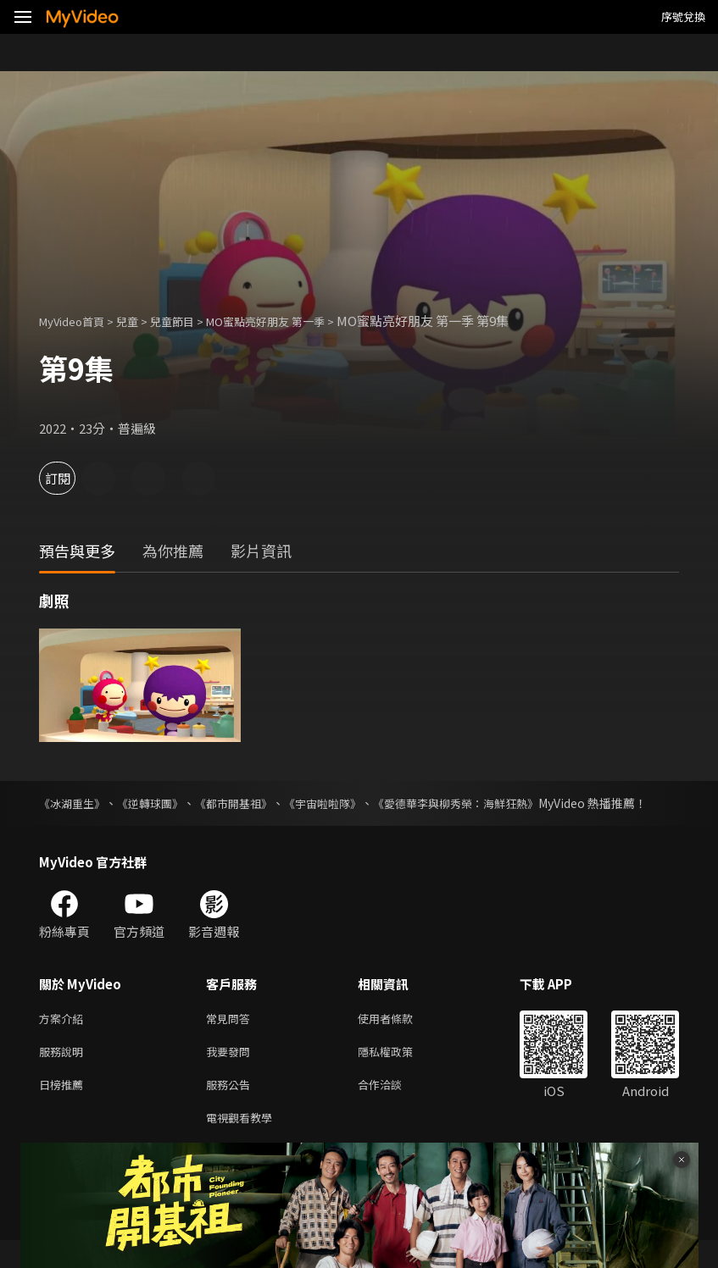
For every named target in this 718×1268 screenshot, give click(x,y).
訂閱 (73, 478)
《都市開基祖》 (254, 803)
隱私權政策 (399, 1073)
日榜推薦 (64, 1108)
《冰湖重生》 (74, 803)
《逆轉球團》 (162, 803)
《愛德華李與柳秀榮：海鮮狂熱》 (499, 803)
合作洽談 (393, 1108)
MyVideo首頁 (77, 320)
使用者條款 (399, 1037)
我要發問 (231, 1073)
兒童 (140, 320)
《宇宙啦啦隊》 (353, 803)
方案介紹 (64, 1037)
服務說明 (64, 1073)
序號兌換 (683, 16)
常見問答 (231, 1037)
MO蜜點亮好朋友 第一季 (296, 320)
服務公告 (231, 1108)
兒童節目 (190, 320)
